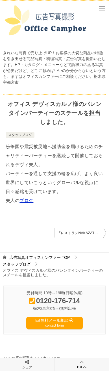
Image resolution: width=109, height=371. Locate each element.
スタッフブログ (20, 135)
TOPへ (81, 364)
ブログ (26, 200)
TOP (39, 257)
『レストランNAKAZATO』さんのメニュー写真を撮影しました (81, 233)
